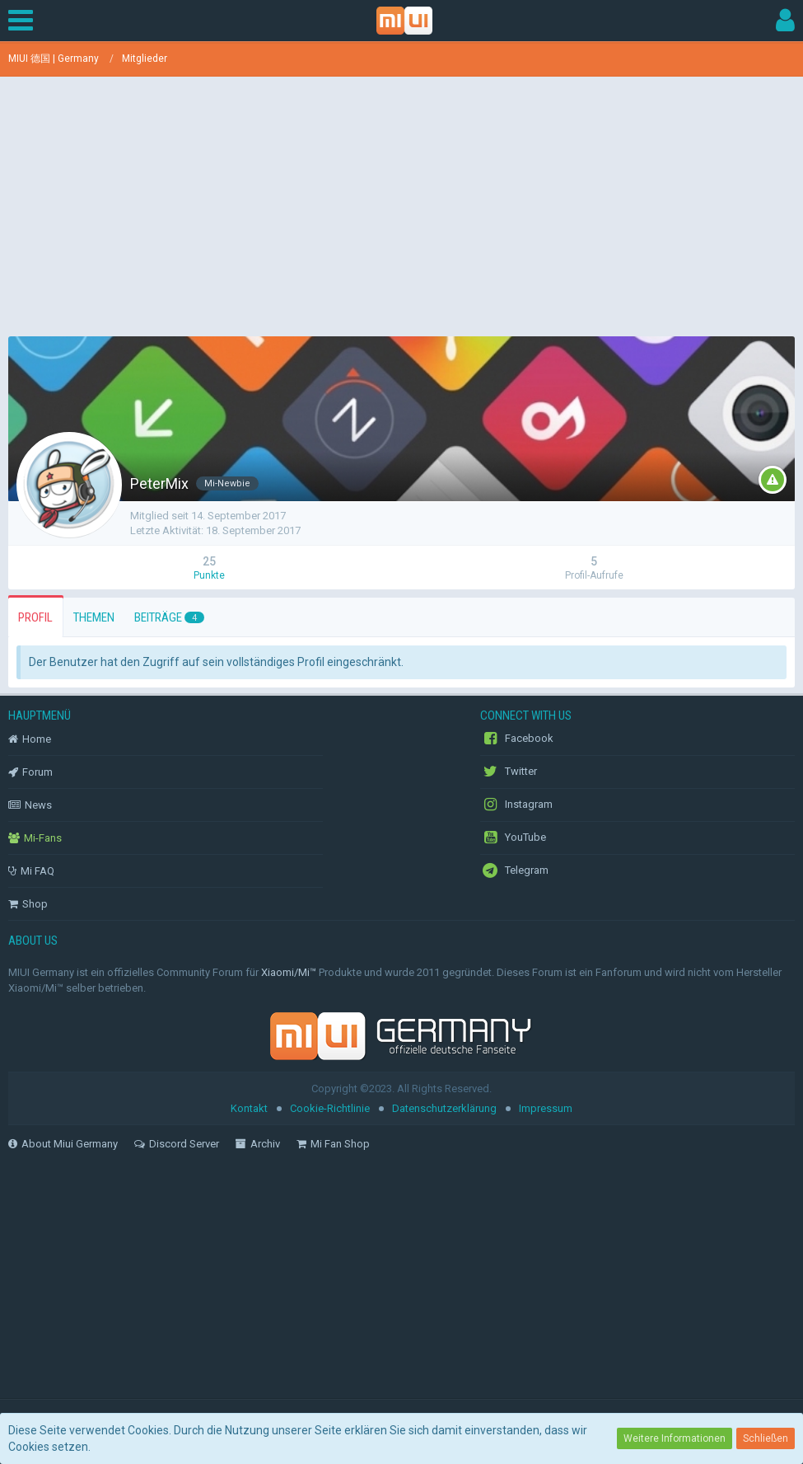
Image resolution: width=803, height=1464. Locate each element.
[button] (24, 20)
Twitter (508, 771)
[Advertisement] (402, 200)
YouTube (513, 837)
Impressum (545, 1108)
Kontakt (249, 1108)
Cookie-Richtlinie (330, 1108)
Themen (93, 617)
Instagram (516, 804)
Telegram (514, 870)
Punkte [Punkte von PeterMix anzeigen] (209, 575)
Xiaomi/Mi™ (288, 972)
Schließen (765, 1438)
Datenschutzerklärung (444, 1108)
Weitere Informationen (674, 1438)
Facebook (516, 738)
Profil (35, 617)
